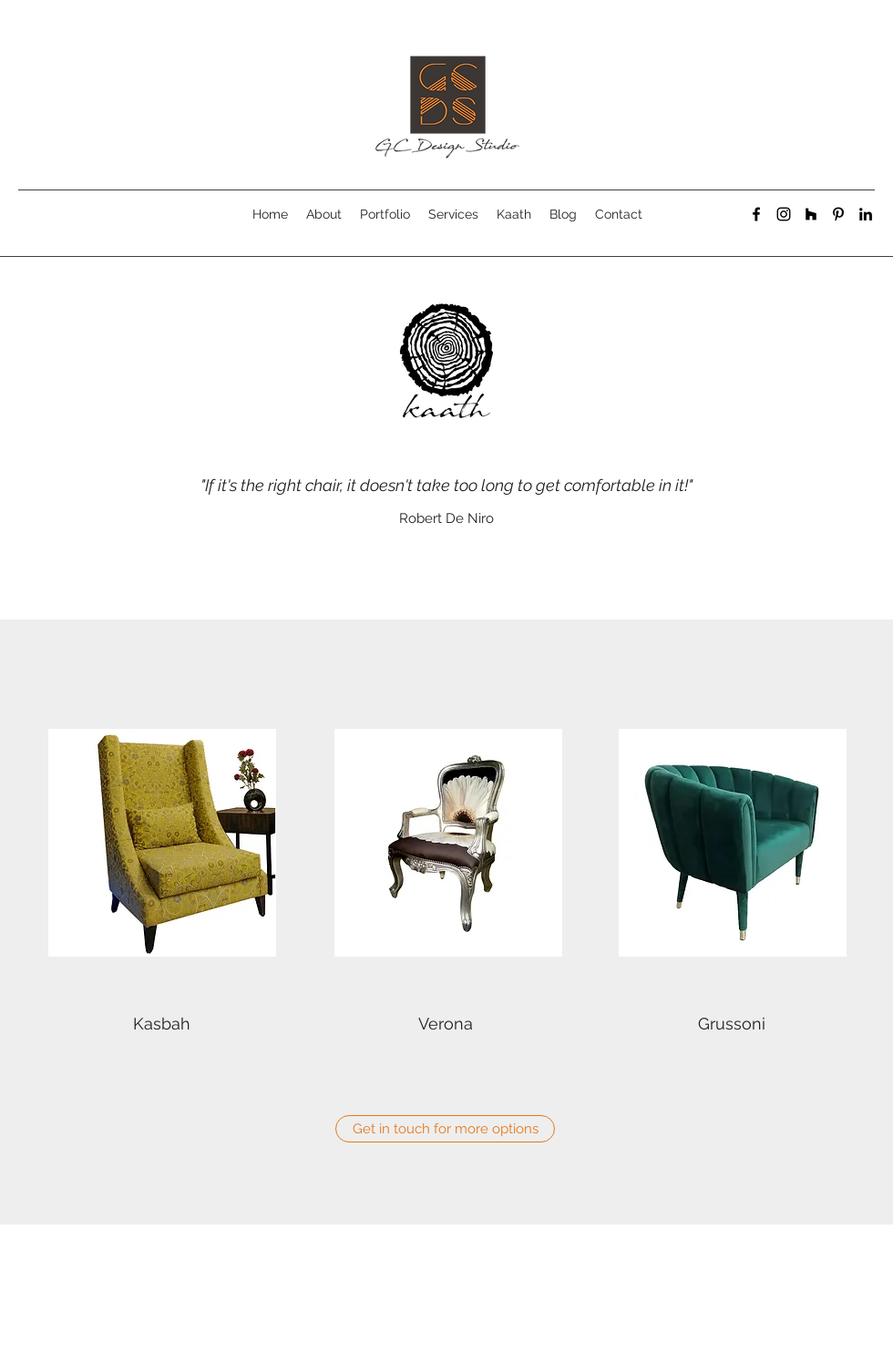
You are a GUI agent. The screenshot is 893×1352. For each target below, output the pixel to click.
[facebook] (756, 214)
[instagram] (784, 214)
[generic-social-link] (811, 214)
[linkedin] (866, 214)
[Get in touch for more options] (445, 1128)
